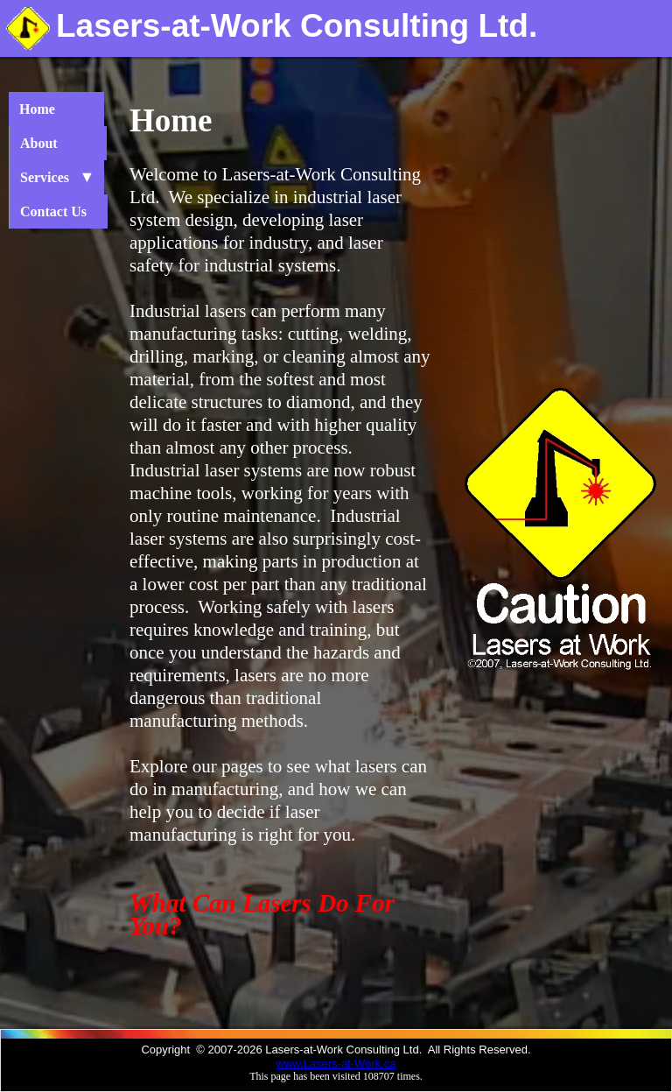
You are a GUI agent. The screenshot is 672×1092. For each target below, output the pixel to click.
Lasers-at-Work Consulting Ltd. (296, 26)
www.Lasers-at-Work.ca (336, 1063)
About (53, 143)
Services (51, 177)
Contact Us (53, 211)
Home (51, 109)
